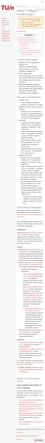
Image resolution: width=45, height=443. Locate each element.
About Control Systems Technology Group (27, 436)
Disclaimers (19, 439)
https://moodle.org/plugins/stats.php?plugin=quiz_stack (33, 295)
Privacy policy (19, 432)
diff (23, 24)
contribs (34, 20)
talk (30, 20)
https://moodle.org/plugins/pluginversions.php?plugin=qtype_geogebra (33, 276)
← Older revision (29, 24)
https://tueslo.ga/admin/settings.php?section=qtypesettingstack (31, 369)
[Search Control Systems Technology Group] (39, 9)
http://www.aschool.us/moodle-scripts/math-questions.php (30, 215)
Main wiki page (21, 31)
